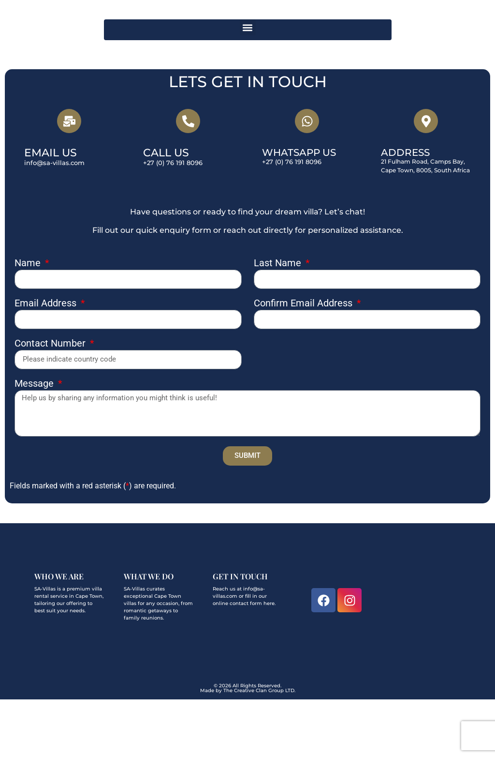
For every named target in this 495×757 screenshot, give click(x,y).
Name (29, 320)
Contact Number (51, 400)
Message (35, 441)
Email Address (47, 360)
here (269, 660)
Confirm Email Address (304, 360)
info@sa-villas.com (54, 220)
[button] (248, 85)
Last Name (279, 320)
